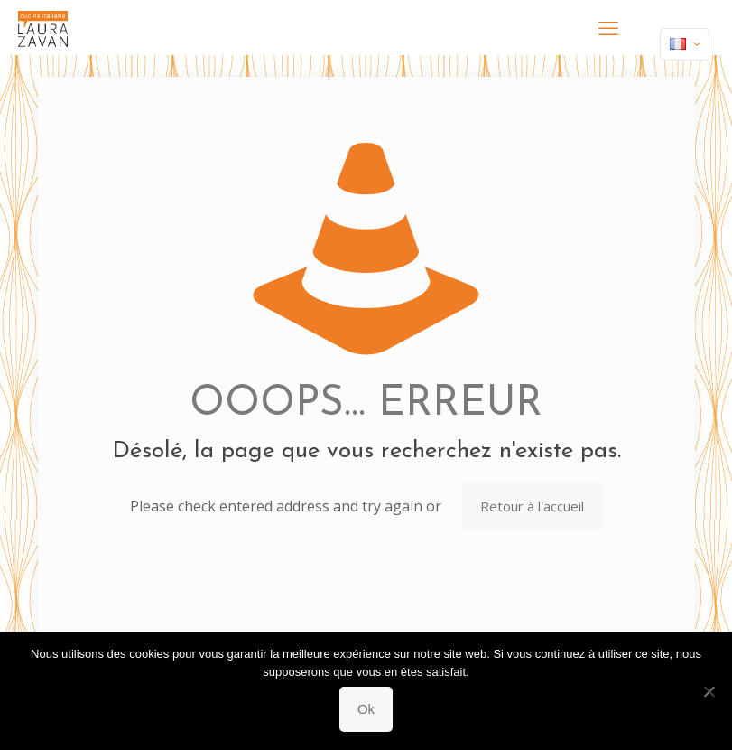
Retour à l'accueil (532, 506)
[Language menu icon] (684, 44)
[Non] (709, 691)
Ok (366, 709)
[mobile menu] (608, 27)
